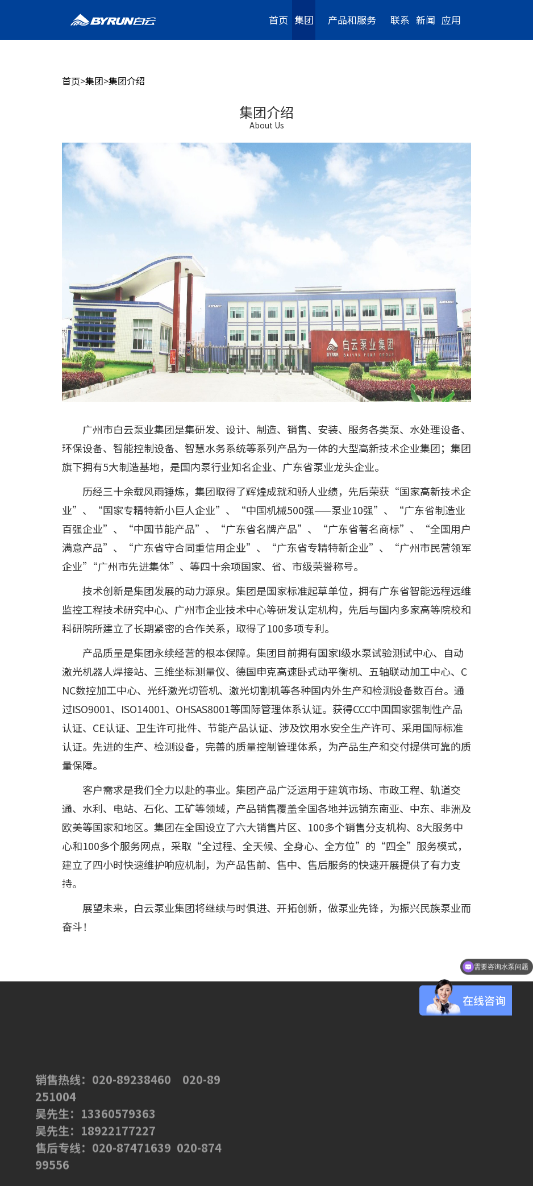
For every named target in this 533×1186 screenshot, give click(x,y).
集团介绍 (127, 81)
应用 (451, 20)
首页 (278, 20)
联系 (400, 20)
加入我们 (451, 66)
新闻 (425, 20)
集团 (304, 20)
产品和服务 (352, 20)
